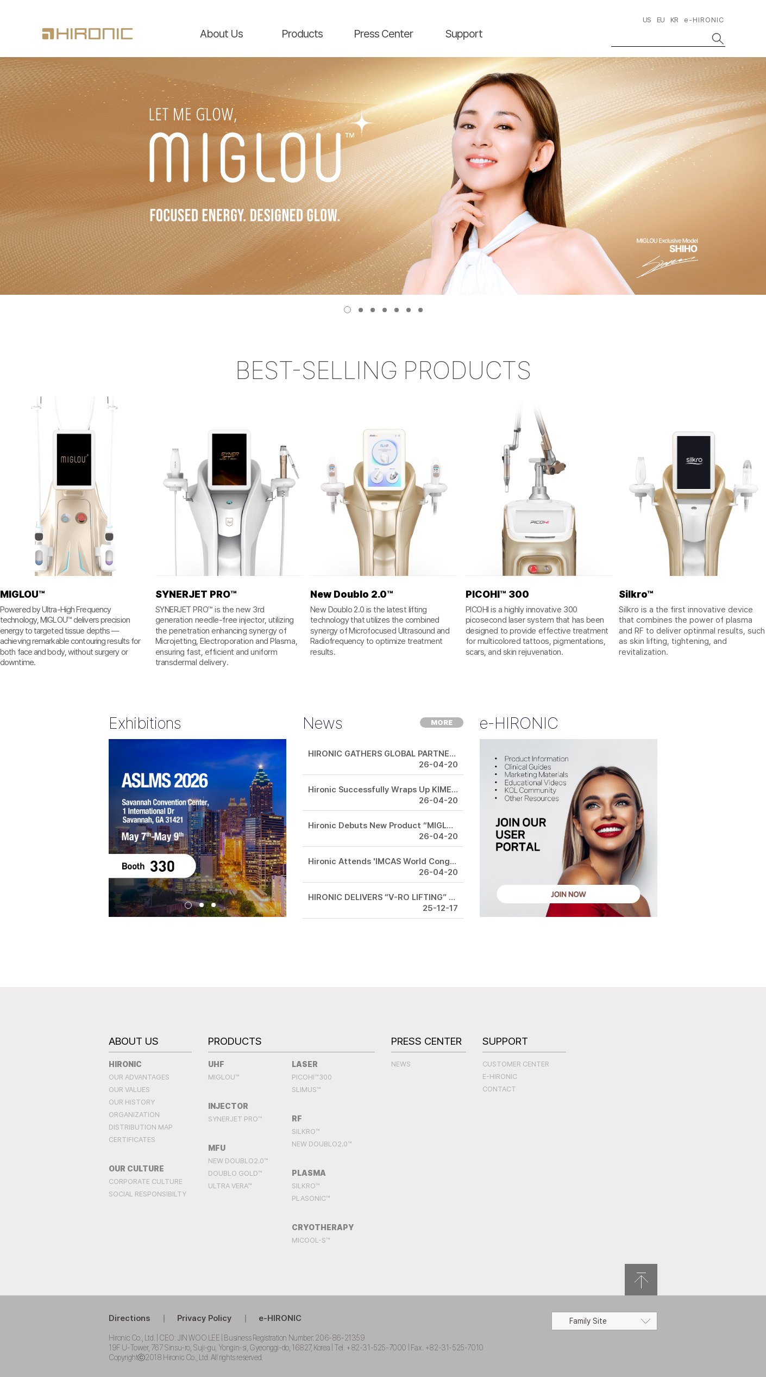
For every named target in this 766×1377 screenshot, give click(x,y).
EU (660, 20)
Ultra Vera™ (230, 1186)
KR (674, 20)
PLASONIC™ (311, 1198)
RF (297, 1118)
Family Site (588, 1321)
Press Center (383, 33)
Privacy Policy (204, 1318)
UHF (216, 1064)
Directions (129, 1318)
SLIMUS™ (306, 1090)
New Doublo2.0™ (238, 1161)
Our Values (129, 1090)
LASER (305, 1064)
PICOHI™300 (312, 1077)
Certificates (132, 1140)
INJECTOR (228, 1106)
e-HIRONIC (704, 20)
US (647, 20)
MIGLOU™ (224, 1077)
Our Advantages (139, 1077)
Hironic (125, 1064)
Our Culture (136, 1168)
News (401, 1064)
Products (302, 33)
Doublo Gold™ (235, 1173)
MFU (216, 1148)
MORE (442, 722)
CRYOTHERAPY (323, 1227)
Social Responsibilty (147, 1194)
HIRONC (87, 34)
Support (463, 33)
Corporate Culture (146, 1181)
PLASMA (309, 1173)
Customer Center (515, 1064)
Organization (134, 1115)
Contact (499, 1089)
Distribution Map (141, 1127)
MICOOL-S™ (311, 1240)
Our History (132, 1102)
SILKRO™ (306, 1131)
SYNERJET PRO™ (235, 1119)
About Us (221, 33)
